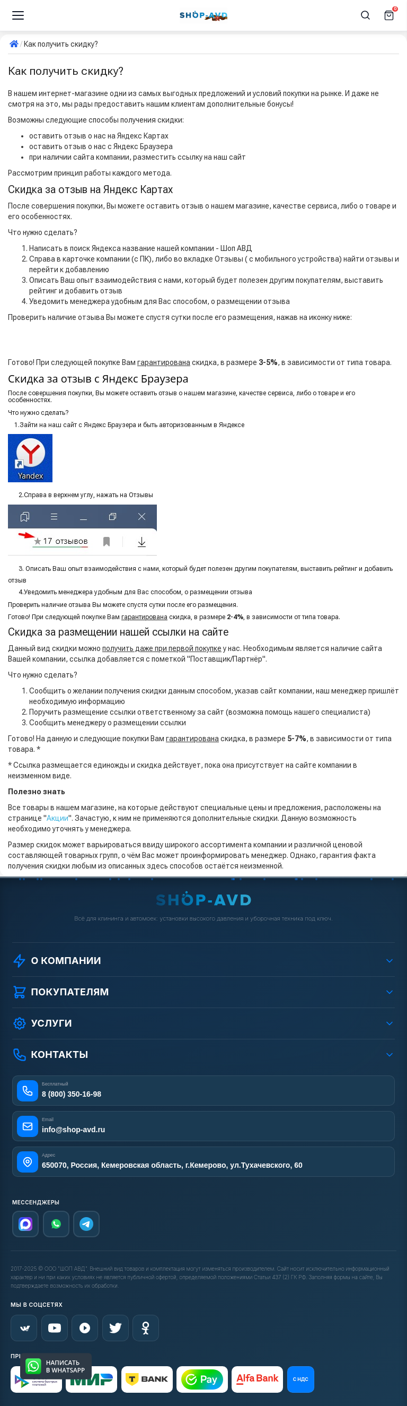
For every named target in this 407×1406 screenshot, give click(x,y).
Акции (57, 818)
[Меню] (18, 15)
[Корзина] (389, 15)
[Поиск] (365, 15)
